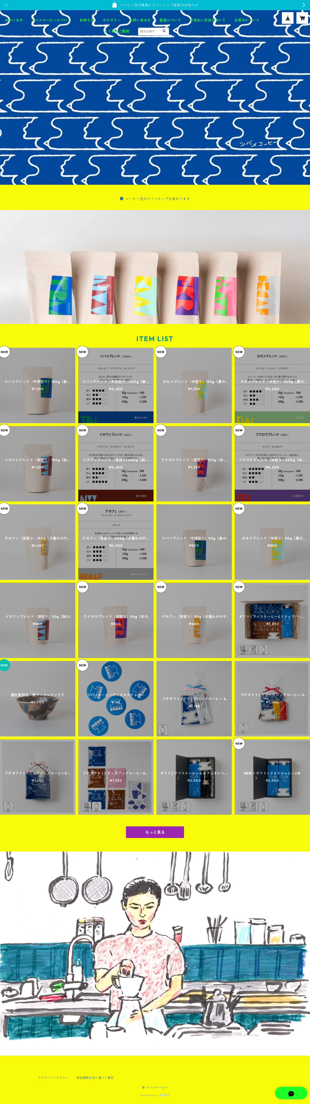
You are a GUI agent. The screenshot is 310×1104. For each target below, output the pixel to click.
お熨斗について (247, 20)
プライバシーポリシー (53, 1078)
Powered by (155, 1095)
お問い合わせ (140, 20)
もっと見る (155, 832)
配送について (170, 20)
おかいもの (14, 20)
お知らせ (87, 20)
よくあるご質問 (116, 31)
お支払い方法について (208, 20)
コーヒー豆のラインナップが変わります (155, 199)
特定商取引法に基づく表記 (95, 1078)
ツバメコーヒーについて (51, 20)
